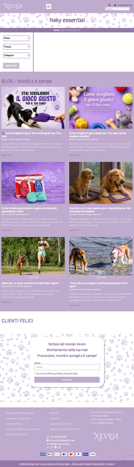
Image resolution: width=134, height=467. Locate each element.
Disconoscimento (17, 434)
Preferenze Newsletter (64, 429)
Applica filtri (11, 65)
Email (37, 363)
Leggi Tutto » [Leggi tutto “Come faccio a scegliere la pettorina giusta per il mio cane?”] (74, 305)
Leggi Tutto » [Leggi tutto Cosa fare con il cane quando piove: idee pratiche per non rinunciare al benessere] (74, 230)
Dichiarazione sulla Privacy (23, 429)
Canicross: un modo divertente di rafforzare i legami (30, 283)
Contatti (55, 418)
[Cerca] (131, 8)
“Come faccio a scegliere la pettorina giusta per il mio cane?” (98, 285)
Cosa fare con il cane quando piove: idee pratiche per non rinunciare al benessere (100, 210)
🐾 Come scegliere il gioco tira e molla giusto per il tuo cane (31, 135)
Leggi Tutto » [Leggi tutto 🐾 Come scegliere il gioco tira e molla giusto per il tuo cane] (6, 155)
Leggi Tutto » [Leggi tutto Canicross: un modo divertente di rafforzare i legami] (6, 302)
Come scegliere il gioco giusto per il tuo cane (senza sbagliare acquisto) (97, 135)
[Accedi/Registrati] (115, 5)
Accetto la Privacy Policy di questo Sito (57, 373)
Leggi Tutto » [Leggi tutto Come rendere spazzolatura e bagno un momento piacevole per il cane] (6, 230)
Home (56, 30)
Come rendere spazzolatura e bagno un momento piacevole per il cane (29, 210)
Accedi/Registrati (125, 5)
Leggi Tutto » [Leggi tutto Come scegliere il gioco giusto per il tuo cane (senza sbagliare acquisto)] (74, 155)
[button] (48, 6)
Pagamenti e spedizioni (20, 413)
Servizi (54, 413)
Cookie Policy (14, 424)
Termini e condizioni (18, 418)
